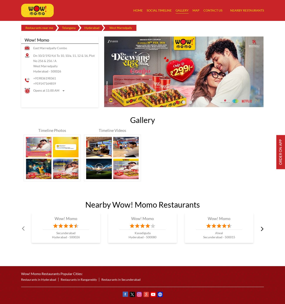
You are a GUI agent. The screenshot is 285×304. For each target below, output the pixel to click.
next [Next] (261, 228)
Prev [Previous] (23, 228)
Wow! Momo (66, 218)
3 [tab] (190, 102)
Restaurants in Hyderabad (38, 279)
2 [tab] (184, 102)
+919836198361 (44, 78)
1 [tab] (177, 102)
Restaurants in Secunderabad (121, 279)
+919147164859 (44, 83)
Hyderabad (91, 28)
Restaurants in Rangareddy (79, 279)
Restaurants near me (39, 28)
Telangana (68, 28)
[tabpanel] (184, 71)
